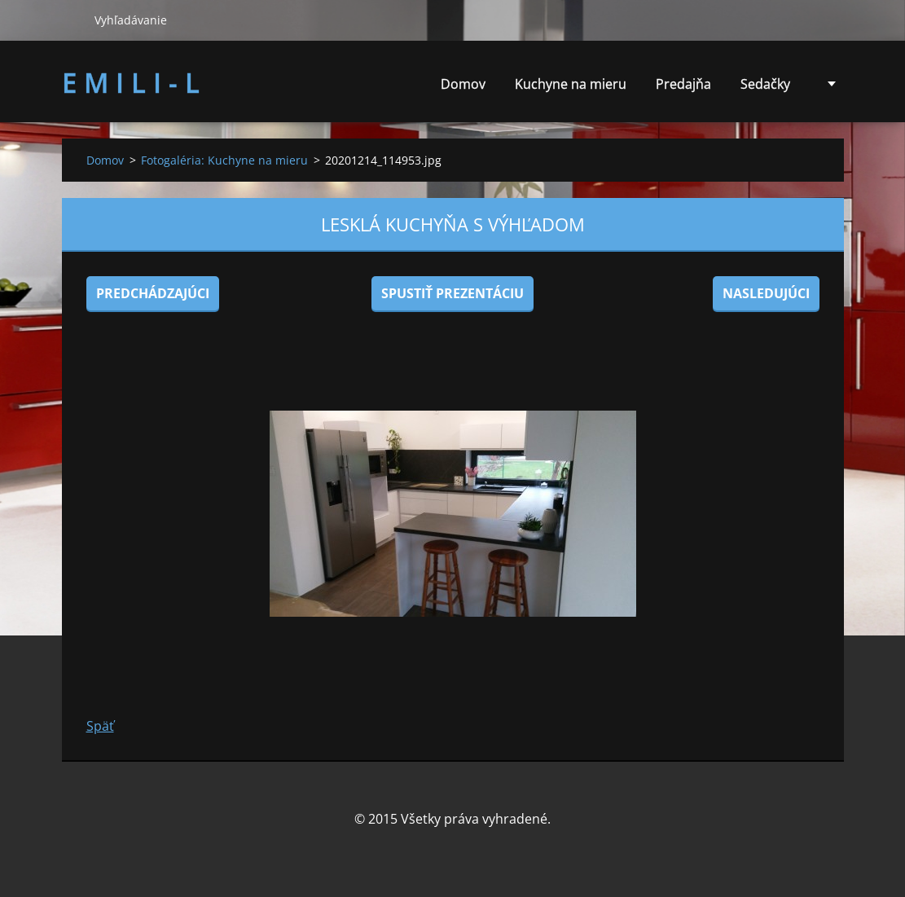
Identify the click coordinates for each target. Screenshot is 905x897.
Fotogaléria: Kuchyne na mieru (224, 160)
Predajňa (683, 84)
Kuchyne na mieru (570, 84)
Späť (100, 726)
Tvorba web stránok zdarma (432, 854)
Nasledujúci (766, 293)
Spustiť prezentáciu (452, 293)
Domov (463, 84)
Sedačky (765, 88)
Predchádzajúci (152, 293)
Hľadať (71, 19)
